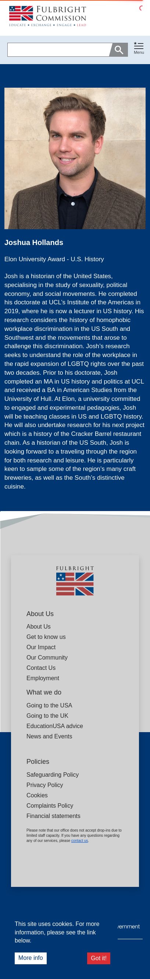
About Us (38, 626)
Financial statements (53, 816)
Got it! (99, 958)
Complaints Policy (49, 806)
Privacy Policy (44, 785)
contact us (79, 841)
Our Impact (41, 647)
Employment (42, 678)
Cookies (37, 795)
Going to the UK (47, 716)
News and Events (49, 736)
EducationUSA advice (54, 726)
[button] (139, 50)
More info (30, 958)
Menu (139, 52)
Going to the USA (49, 705)
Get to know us (46, 637)
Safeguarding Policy (52, 775)
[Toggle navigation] (139, 48)
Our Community (47, 657)
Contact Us (41, 668)
